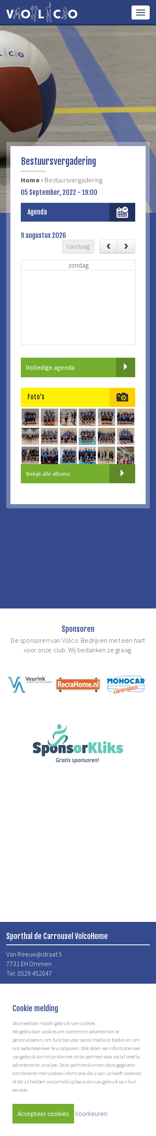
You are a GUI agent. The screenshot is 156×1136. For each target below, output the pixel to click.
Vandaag (78, 246)
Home (30, 180)
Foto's (36, 397)
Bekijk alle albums (80, 473)
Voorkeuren (91, 1113)
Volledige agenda (80, 367)
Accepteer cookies (43, 1113)
